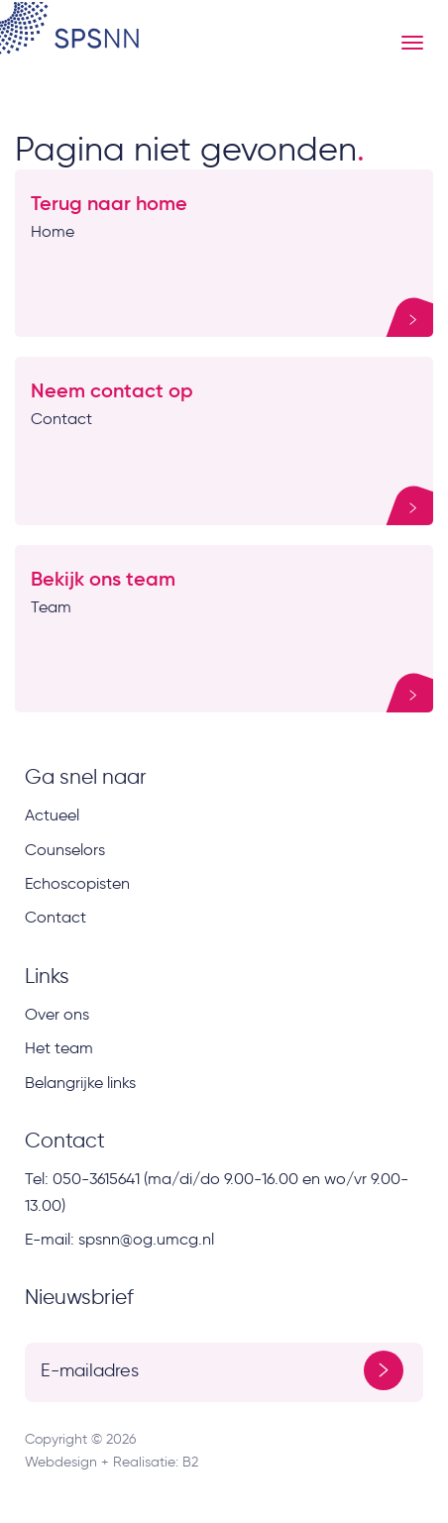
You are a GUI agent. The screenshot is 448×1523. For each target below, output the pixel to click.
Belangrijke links (80, 1082)
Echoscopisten (77, 883)
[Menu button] (412, 42)
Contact (55, 917)
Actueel (52, 815)
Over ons (57, 1014)
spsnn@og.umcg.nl (146, 1239)
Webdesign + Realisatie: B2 (111, 1462)
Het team (59, 1047)
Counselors (65, 849)
